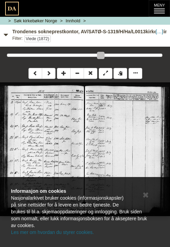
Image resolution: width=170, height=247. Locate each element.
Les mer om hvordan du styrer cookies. (52, 232)
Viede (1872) (37, 38)
